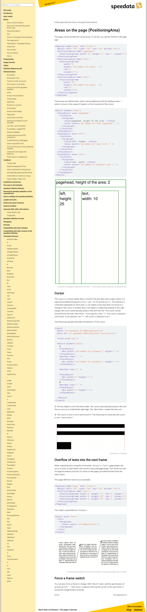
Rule (8, 487)
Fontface (10, 346)
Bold (8, 271)
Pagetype (10, 453)
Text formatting (12, 53)
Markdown (11, 102)
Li (7, 399)
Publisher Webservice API (12, 69)
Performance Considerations (17, 157)
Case (8, 286)
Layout (9, 396)
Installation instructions (12, 182)
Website (138, 609)
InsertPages (11, 390)
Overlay (9, 446)
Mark (9, 418)
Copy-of (10, 315)
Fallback (10, 343)
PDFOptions (11, 462)
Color (9, 299)
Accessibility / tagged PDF (16, 129)
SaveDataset (11, 490)
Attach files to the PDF (15, 118)
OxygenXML (11, 215)
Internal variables (9, 206)
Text (8, 547)
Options (9, 437)
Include (9, 384)
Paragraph (11, 459)
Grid (8, 34)
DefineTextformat (13, 337)
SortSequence (12, 506)
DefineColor (11, 318)
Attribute (10, 261)
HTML (9, 93)
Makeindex (11, 412)
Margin (9, 415)
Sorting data (11, 108)
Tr (7, 553)
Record (9, 481)
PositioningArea (12, 472)
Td (8, 544)
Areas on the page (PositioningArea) (20, 37)
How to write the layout (15, 23)
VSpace (9, 578)
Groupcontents (12, 365)
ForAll (9, 349)
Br (7, 283)
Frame (9, 352)
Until (8, 569)
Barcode (10, 268)
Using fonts (11, 47)
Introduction (7, 13)
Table (9, 528)
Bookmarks (11, 75)
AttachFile (10, 258)
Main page (59, 22)
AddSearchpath (12, 249)
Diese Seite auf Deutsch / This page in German (57, 610)
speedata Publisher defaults (13, 188)
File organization (13, 40)
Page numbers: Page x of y (16, 179)
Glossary (6, 225)
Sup (8, 522)
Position (10, 468)
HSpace (9, 368)
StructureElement (13, 516)
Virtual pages (11, 99)
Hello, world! (8, 16)
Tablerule (10, 541)
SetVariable (11, 503)
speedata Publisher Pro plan (13, 219)
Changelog (7, 222)
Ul (7, 566)
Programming (8, 59)
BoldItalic (10, 274)
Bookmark (10, 277)
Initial (9, 387)
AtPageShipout (12, 255)
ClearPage (10, 293)
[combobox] (18, 5)
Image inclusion (9, 62)
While (9, 581)
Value (9, 575)
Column (9, 302)
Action (9, 246)
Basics (5, 20)
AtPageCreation (12, 252)
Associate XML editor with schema (16, 209)
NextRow (10, 428)
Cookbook (7, 160)
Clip (8, 296)
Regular (9, 484)
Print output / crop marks (16, 84)
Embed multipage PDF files (16, 166)
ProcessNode (11, 478)
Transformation (12, 559)
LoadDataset (11, 403)
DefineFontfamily (13, 327)
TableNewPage (12, 531)
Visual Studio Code (13, 212)
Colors (9, 56)
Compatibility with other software (15, 228)
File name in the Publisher (13, 185)
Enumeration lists (13, 78)
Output (9, 443)
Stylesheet (10, 509)
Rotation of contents (14, 105)
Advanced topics (9, 72)
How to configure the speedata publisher (18, 197)
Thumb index (11, 163)
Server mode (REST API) (15, 144)
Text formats (11, 50)
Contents (10, 312)
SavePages (11, 494)
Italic (8, 393)
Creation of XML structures (16, 81)
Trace (9, 556)
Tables (5, 66)
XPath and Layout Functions (13, 203)
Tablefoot (10, 534)
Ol (7, 434)
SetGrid (9, 500)
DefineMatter (11, 333)
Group (9, 362)
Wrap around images (14, 111)
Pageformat (11, 450)
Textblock (10, 550)
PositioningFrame (13, 475)
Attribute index (12, 239)
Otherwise (10, 440)
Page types (11, 115)
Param (9, 456)
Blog (129, 609)
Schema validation (13, 132)
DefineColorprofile (13, 321)
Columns (10, 305)
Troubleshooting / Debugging (17, 140)
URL (8, 572)
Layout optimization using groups (19, 170)
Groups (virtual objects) (15, 96)
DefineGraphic (12, 330)
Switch (9, 525)
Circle (9, 290)
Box (8, 280)
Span (9, 512)
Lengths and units (10, 200)
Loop (8, 409)
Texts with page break (99, 468)
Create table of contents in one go (19, 176)
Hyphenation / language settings (18, 44)
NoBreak (10, 431)
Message (10, 421)
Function (10, 355)
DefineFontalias (12, 324)
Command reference (10, 236)
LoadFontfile (11, 406)
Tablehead (10, 537)
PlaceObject (11, 465)
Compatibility (11, 308)
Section (9, 497)
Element (10, 340)
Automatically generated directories (19, 173)
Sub (8, 519)
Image (9, 381)
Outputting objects (13, 31)
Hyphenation (11, 374)
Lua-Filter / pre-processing (16, 126)
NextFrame (11, 424)
